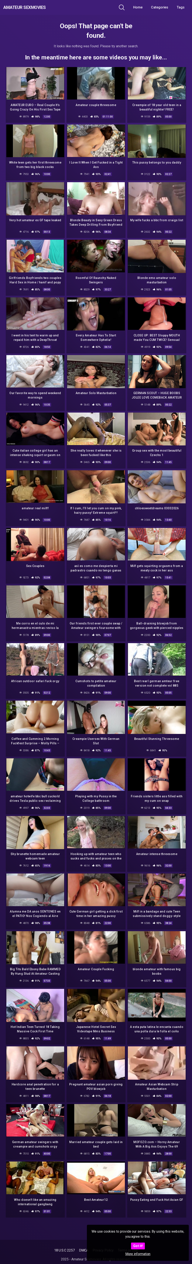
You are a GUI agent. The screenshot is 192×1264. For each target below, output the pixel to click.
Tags (181, 7)
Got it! (138, 1246)
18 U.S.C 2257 (64, 1250)
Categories (159, 7)
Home (138, 7)
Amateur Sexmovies (33, 7)
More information (138, 1254)
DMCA (84, 1250)
